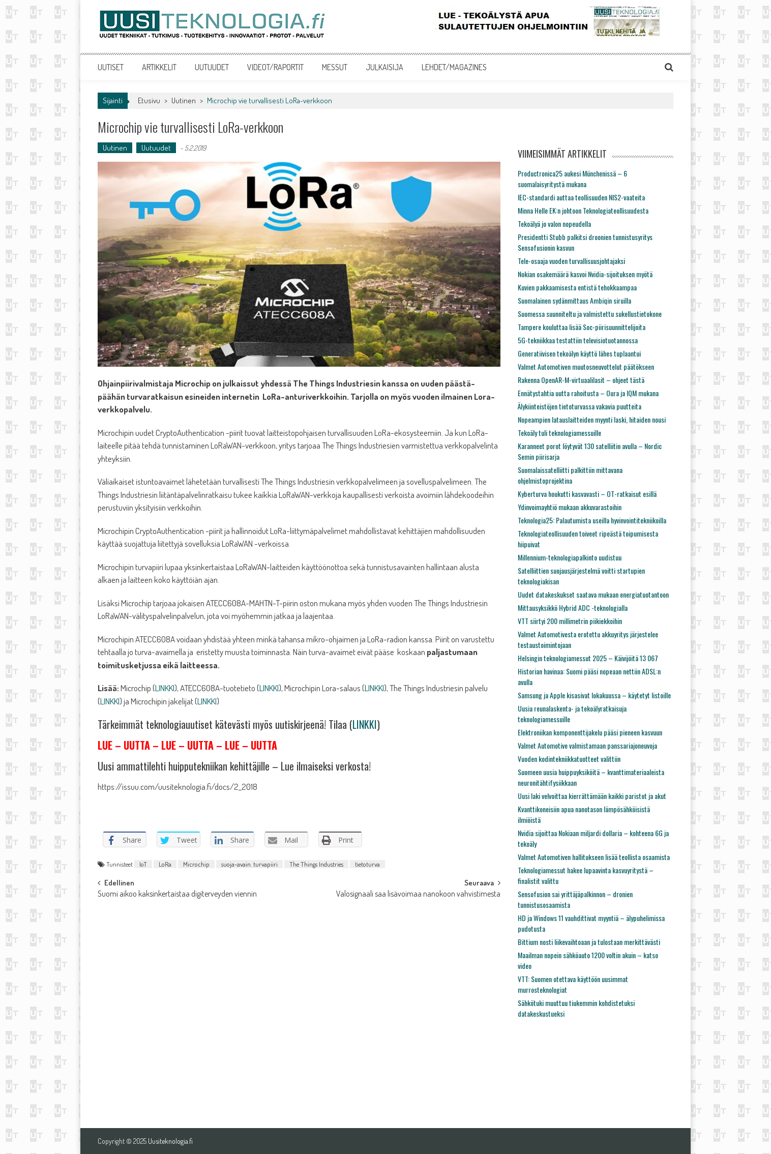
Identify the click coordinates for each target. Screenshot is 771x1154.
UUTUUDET (212, 67)
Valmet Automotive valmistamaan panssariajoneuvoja (587, 745)
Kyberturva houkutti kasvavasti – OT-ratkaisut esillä (587, 493)
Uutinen (183, 100)
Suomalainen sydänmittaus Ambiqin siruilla (574, 300)
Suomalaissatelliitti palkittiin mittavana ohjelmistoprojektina (570, 475)
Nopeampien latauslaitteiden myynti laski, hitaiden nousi (592, 419)
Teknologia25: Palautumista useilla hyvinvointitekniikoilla (592, 520)
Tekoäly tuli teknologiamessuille (559, 432)
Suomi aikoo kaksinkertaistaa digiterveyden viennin (177, 895)
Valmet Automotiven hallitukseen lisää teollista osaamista (594, 856)
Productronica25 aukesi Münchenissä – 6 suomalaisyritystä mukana (572, 178)
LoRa (165, 864)
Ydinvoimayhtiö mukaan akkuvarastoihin (569, 506)
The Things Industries (316, 864)
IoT (143, 864)
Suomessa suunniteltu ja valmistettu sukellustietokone (590, 313)
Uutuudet (156, 148)
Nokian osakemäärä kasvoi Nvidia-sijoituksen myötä (585, 274)
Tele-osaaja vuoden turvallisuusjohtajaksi (571, 260)
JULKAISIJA (384, 67)
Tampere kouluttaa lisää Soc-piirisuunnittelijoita (581, 326)
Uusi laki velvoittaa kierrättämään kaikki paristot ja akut (592, 795)
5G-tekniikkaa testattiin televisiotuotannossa (578, 340)
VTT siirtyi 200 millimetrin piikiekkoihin (570, 620)
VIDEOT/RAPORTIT (275, 67)
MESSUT (334, 67)
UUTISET (111, 67)
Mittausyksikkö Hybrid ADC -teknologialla (573, 607)
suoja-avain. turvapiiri (249, 864)
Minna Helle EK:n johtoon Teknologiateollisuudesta (583, 210)
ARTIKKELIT (159, 67)
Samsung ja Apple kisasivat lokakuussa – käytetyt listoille (594, 695)
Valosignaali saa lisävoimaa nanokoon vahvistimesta (418, 895)
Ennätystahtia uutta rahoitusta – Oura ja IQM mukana (588, 393)
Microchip (196, 864)
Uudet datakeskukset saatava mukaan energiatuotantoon (593, 594)
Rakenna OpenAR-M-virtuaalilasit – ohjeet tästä (581, 379)
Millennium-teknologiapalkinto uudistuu (569, 557)
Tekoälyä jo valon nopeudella (554, 223)
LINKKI (164, 688)
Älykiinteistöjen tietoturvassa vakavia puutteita (579, 406)
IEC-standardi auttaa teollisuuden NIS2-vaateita (581, 197)
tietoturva (367, 864)
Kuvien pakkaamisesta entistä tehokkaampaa (577, 287)
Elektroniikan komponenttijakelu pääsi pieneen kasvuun (590, 732)
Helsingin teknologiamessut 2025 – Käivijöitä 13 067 (588, 658)
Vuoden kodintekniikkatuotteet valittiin (569, 758)
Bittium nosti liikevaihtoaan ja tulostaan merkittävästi (589, 941)
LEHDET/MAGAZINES (454, 67)
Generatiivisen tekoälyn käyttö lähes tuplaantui (579, 353)
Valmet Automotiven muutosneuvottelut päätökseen (586, 366)
